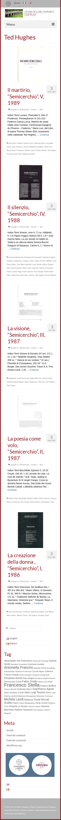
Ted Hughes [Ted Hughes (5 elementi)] (38, 710)
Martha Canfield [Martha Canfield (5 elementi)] (11, 696)
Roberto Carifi (30, 150)
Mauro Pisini (11, 150)
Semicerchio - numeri (28, 109)
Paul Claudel (38, 272)
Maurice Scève (22, 615)
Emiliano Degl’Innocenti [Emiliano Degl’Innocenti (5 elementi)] (45, 678)
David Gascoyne (23, 378)
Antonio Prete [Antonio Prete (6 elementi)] (40, 668)
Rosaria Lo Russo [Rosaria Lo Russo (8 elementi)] (18, 706)
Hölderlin (49, 261)
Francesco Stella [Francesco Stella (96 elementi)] (22, 685)
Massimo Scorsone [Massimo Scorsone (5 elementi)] (45, 696)
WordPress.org (14, 745)
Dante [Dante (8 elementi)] (16, 674)
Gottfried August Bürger (15, 382)
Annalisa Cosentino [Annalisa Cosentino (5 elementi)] (19, 664)
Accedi (10, 730)
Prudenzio (20, 150)
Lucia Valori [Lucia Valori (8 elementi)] (24, 692)
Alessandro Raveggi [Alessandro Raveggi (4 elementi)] (40, 661)
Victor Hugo (11, 385)
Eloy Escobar (47, 378)
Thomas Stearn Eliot (14, 154)
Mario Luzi (48, 147)
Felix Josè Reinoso (15, 612)
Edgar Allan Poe (36, 378)
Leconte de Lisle (17, 502)
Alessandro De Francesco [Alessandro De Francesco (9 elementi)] (18, 660)
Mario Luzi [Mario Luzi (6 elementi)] (50, 692)
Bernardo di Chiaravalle (32, 257)
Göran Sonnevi (44, 498)
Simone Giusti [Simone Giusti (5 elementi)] (34, 706)
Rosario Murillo (41, 150)
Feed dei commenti (16, 740)
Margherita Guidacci (36, 147)
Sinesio (31, 275)
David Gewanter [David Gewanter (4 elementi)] (25, 675)
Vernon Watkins (50, 275)
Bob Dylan (12, 143)
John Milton (49, 612)
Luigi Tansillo (37, 264)
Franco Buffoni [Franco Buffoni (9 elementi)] (48, 685)
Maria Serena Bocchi (14, 268)
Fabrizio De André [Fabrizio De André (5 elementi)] (45, 682)
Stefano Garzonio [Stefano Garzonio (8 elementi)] (24, 709)
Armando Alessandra (15, 257)
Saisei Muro (24, 275)
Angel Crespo (13, 498)
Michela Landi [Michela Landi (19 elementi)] (13, 699)
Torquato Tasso (43, 615)
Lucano (25, 147)
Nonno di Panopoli (46, 268)
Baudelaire (12, 378)
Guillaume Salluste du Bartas (33, 612)
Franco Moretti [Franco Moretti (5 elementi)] (10, 689)
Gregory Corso (28, 261)
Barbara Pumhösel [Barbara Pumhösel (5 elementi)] (23, 671)
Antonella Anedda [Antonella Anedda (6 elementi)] (36, 664)
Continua (44, 134)
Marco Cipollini (47, 264)
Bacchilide (23, 498)
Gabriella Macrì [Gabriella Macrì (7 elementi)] (24, 689)
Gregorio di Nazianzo (14, 261)
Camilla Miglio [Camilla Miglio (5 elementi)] (38, 671)
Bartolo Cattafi (32, 498)
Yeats (52, 502)
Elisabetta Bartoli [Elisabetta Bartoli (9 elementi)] (13, 678)
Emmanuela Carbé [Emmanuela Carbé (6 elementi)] (12, 681)
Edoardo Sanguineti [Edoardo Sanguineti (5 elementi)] (41, 675)
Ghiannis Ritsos (39, 143)
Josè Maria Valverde (24, 264)
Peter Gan (41, 382)
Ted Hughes (51, 150)
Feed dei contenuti (16, 735)
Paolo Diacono (27, 272)
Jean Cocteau (17, 147)
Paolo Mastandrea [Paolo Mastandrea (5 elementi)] (27, 703)
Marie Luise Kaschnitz (31, 268)
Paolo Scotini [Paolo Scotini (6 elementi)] (41, 703)
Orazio (26, 502)
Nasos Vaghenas (31, 382)
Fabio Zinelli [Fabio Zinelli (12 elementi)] (29, 681)
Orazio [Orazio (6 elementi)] (15, 703)
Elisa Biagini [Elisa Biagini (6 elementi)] (28, 678)
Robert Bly (15, 275)
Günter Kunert (39, 261)
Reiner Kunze (35, 502)
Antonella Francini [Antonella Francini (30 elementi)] (18, 667)
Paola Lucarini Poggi (14, 272)
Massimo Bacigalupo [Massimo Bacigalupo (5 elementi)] (27, 696)
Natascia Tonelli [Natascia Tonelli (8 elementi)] (32, 699)
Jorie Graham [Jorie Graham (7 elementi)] (10, 692)
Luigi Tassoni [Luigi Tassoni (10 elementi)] (38, 692)
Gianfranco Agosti (48, 257)
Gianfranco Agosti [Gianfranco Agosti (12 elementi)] (43, 688)
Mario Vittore (11, 615)
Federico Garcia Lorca (25, 143)
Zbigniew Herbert (28, 154)
